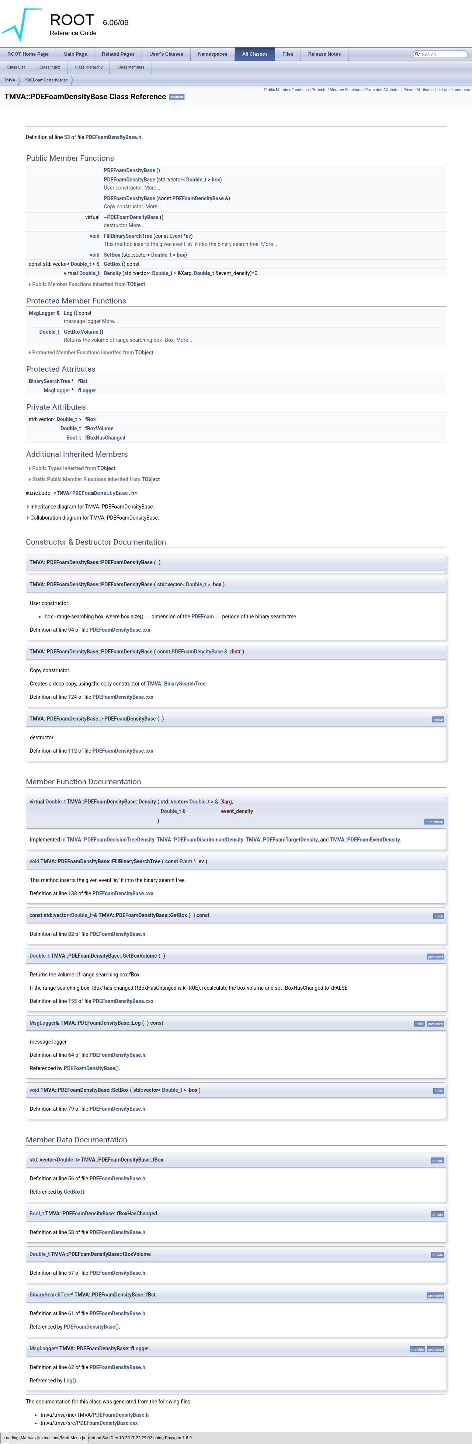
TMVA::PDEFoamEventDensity (365, 840)
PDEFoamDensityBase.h (113, 137)
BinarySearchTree (49, 381)
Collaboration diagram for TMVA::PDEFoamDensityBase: (92, 518)
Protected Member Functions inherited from (90, 352)
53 (67, 137)
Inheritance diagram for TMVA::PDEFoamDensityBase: (90, 507)
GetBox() (74, 1192)
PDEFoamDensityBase (46, 80)
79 (71, 1109)
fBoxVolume (99, 428)
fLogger (87, 390)
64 (71, 1055)
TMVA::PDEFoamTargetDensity (282, 840)
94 (71, 630)
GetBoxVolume (81, 332)
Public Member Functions (286, 89)
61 (71, 1313)
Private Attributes (418, 89)
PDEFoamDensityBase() (91, 1068)
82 (71, 934)
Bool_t (73, 438)
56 (71, 1178)
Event (175, 236)
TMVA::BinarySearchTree (176, 684)
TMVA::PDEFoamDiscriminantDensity (200, 840)
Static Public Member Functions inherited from (94, 479)
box (216, 180)
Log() (70, 1381)
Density (112, 273)
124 (72, 697)
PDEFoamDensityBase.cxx (120, 630)
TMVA (9, 80)
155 (72, 1001)
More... (152, 188)
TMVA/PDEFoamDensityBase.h (95, 493)
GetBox (112, 264)
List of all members (453, 89)
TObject (136, 284)
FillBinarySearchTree (128, 236)
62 (71, 1367)
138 (72, 893)
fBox (90, 419)
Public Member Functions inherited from (86, 284)
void (94, 236)
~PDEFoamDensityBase (131, 217)
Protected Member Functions (337, 89)
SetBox (112, 255)
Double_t (196, 180)
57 (71, 1273)
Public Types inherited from (71, 468)
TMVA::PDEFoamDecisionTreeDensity (111, 840)
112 (72, 751)
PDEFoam (202, 616)
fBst (82, 381)
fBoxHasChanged (105, 438)
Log (68, 313)
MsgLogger (42, 313)
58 (71, 1232)
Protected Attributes (382, 89)
